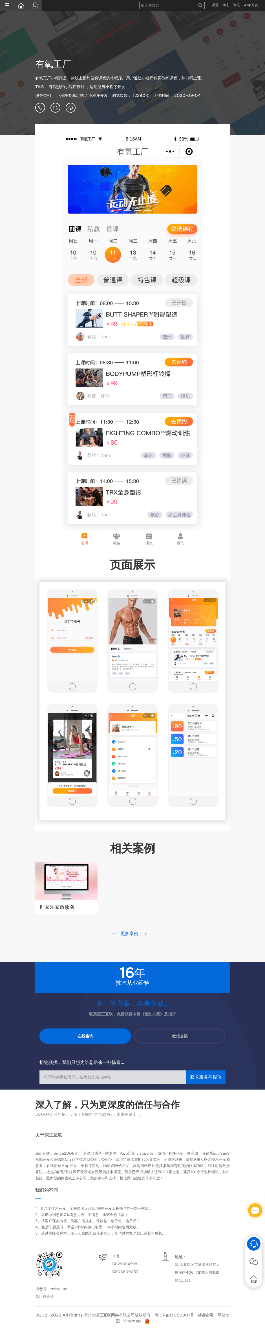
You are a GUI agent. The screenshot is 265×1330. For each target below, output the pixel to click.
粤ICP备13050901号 (174, 1315)
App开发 (251, 5)
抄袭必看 (206, 1315)
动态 (225, 5)
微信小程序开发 (170, 1153)
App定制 (127, 1153)
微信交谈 (180, 1036)
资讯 (236, 5)
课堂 (215, 5)
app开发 (146, 1153)
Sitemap (132, 1321)
